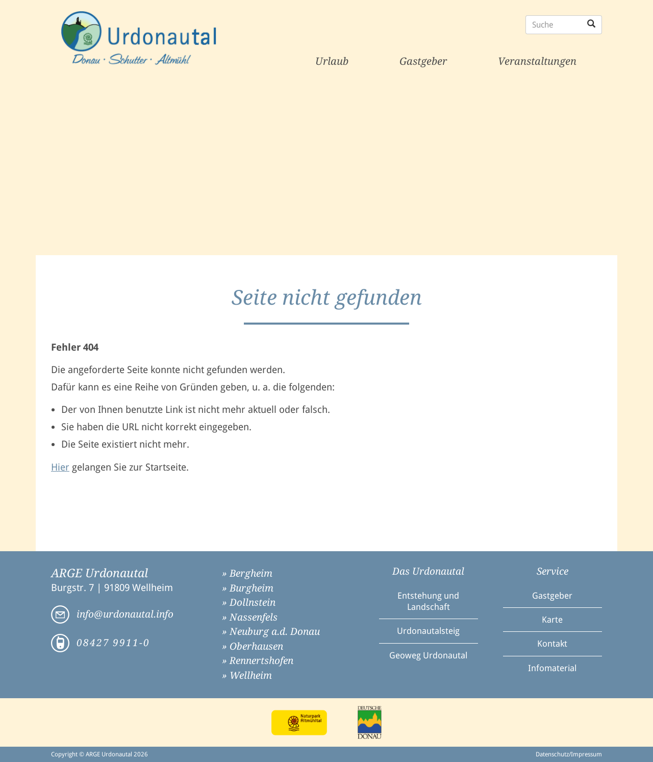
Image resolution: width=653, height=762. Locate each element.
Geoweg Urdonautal (428, 655)
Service (552, 571)
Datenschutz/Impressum (569, 754)
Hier (60, 467)
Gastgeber (423, 61)
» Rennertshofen (257, 661)
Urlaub (331, 61)
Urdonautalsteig (428, 631)
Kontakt (552, 643)
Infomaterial (552, 668)
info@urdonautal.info (125, 614)
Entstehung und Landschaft (428, 601)
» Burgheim (247, 588)
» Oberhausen (252, 646)
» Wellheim (247, 675)
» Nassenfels (250, 617)
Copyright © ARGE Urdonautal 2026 (99, 754)
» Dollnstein (248, 602)
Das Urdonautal (428, 571)
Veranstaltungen (537, 61)
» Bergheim (247, 573)
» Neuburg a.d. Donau (271, 631)
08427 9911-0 (113, 643)
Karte (552, 619)
